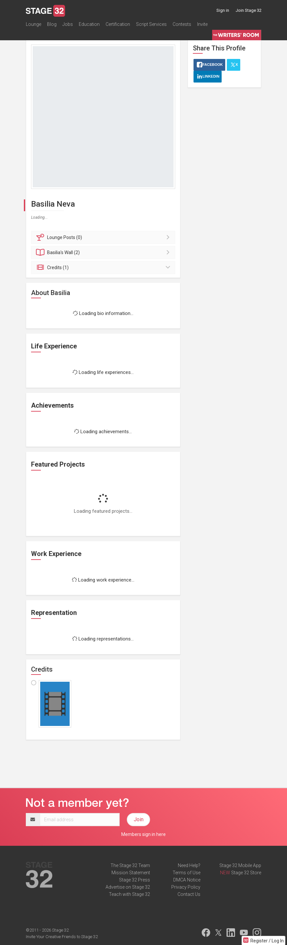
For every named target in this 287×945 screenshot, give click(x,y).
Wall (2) (104, 252)
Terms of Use (186, 872)
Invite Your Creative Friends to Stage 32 (62, 936)
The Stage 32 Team (130, 865)
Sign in (222, 10)
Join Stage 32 (249, 10)
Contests (182, 24)
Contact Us (188, 894)
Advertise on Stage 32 (128, 887)
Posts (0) (104, 237)
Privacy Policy (185, 887)
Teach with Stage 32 (129, 894)
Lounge (33, 24)
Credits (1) (104, 267)
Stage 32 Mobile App (240, 865)
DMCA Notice (186, 879)
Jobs (67, 24)
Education (89, 24)
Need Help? (189, 865)
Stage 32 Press (134, 879)
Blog (52, 24)
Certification (118, 24)
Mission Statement (130, 872)
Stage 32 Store (246, 872)
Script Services (151, 24)
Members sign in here (143, 834)
